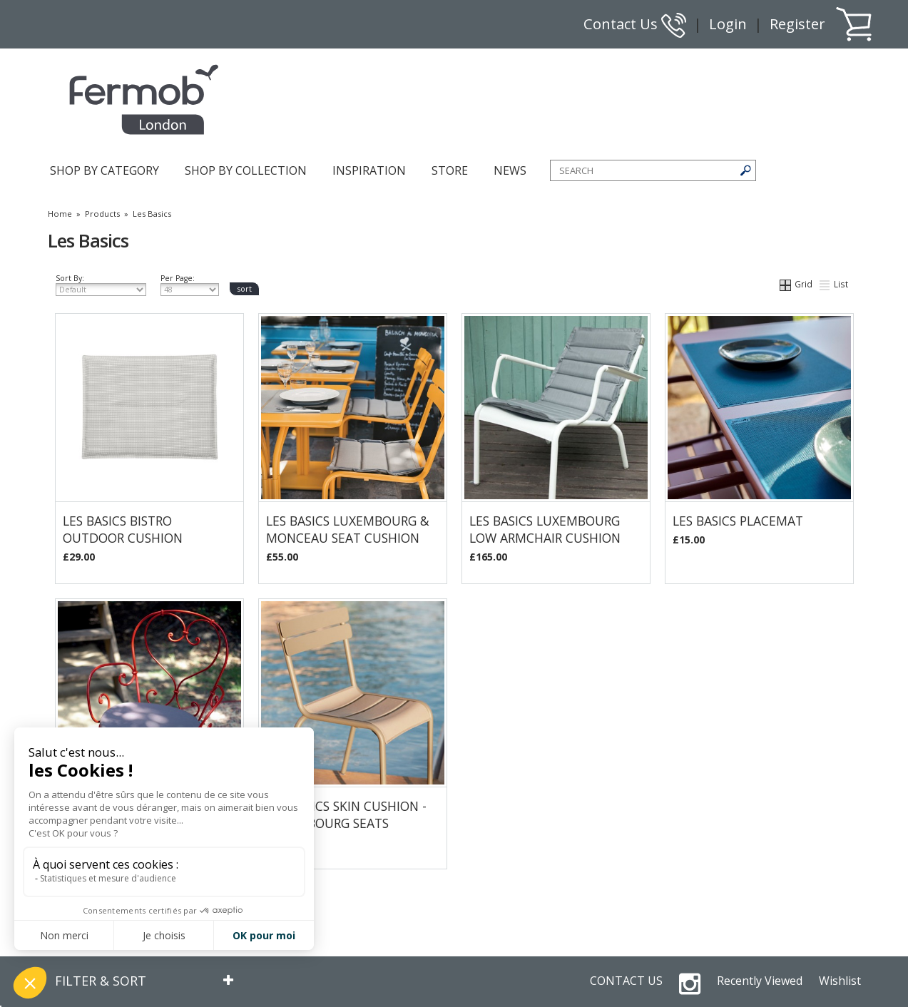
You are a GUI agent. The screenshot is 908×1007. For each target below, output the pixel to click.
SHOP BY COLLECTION (246, 170)
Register (797, 24)
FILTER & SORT (100, 980)
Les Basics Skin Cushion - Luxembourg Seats (346, 814)
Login (728, 24)
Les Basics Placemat (738, 520)
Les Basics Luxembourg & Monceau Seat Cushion (347, 529)
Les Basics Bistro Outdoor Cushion (123, 529)
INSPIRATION (369, 170)
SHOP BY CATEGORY (104, 170)
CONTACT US (626, 980)
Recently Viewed (759, 980)
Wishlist (840, 980)
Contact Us (634, 24)
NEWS (510, 170)
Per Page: (190, 284)
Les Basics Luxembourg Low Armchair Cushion (545, 529)
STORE (450, 170)
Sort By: (101, 284)
